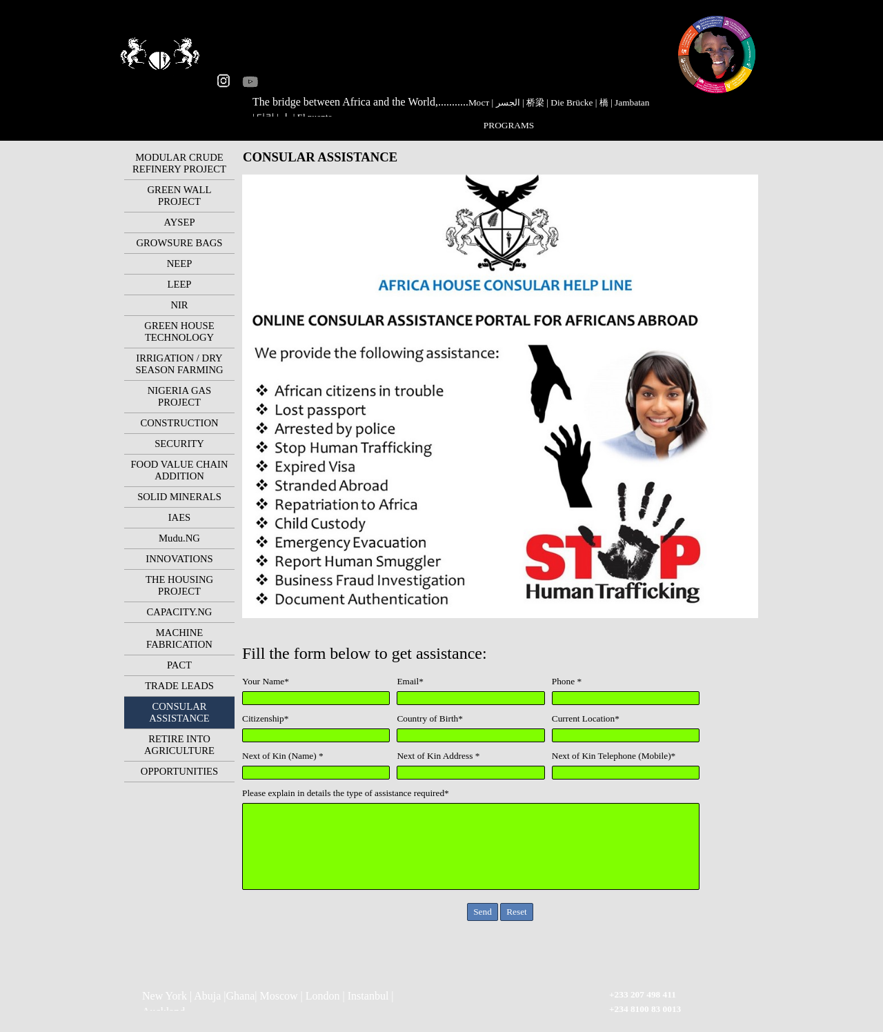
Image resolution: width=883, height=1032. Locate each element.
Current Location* (585, 718)
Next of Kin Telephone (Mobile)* (613, 756)
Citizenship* (265, 718)
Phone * (567, 681)
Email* (410, 681)
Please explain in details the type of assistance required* (345, 793)
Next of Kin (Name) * (283, 756)
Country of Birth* (430, 718)
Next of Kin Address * (438, 756)
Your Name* (265, 681)
